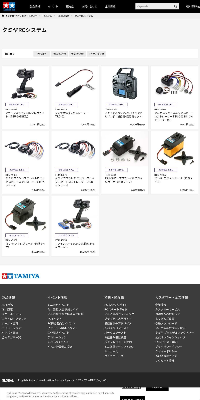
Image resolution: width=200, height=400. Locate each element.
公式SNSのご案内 (166, 342)
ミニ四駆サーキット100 (118, 346)
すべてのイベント (58, 342)
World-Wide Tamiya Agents (56, 380)
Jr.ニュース (111, 351)
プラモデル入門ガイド (118, 318)
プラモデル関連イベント (62, 328)
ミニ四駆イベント (58, 304)
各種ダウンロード (166, 323)
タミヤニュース (113, 356)
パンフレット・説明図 (118, 342)
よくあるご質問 (164, 318)
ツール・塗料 (10, 323)
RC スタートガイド (115, 309)
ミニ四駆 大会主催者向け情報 (65, 314)
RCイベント (54, 318)
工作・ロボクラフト (14, 318)
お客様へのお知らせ (167, 314)
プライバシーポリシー (169, 346)
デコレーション (11, 328)
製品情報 (35, 6)
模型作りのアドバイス (118, 323)
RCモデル (47, 15)
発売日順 (41, 53)
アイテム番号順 (96, 53)
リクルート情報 (164, 360)
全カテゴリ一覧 (11, 337)
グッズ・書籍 (10, 332)
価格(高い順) (59, 53)
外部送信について (166, 356)
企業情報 (160, 304)
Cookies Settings (131, 387)
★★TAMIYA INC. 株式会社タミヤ (21, 15)
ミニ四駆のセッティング (119, 314)
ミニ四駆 (7, 309)
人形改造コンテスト (116, 328)
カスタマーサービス (167, 309)
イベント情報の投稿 (59, 346)
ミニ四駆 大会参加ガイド (62, 309)
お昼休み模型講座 (115, 337)
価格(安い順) (77, 53)
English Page (26, 380)
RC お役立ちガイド (115, 304)
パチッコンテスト (115, 332)
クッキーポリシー (166, 351)
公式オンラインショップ (170, 337)
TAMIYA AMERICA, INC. (92, 380)
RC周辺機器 (63, 15)
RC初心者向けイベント (61, 323)
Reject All (157, 387)
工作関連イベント (58, 332)
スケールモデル (11, 314)
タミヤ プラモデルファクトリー (174, 332)
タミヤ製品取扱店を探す (170, 328)
